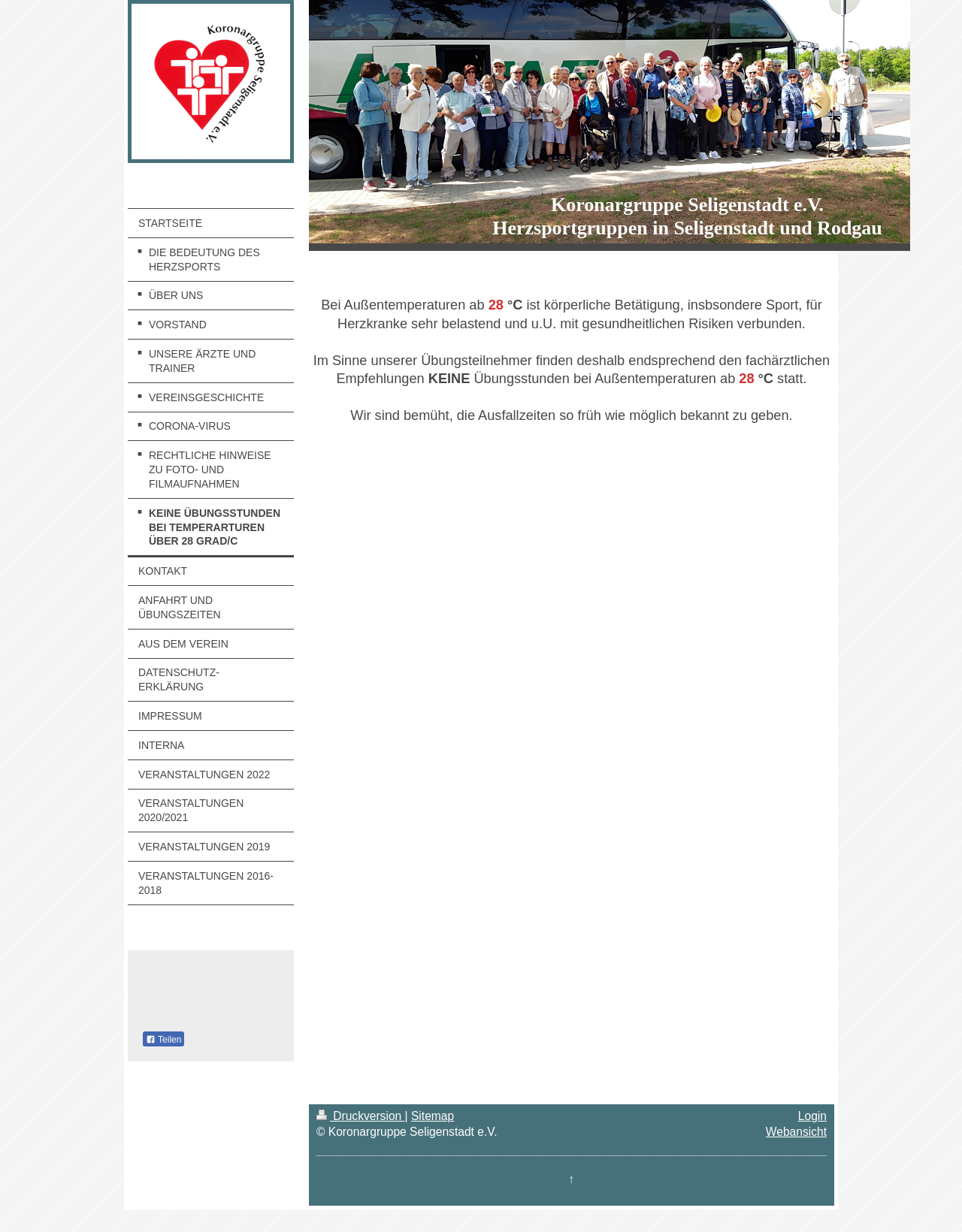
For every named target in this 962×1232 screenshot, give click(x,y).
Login (812, 1116)
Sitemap (432, 1116)
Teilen (163, 1039)
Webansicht (796, 1131)
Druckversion (360, 1116)
